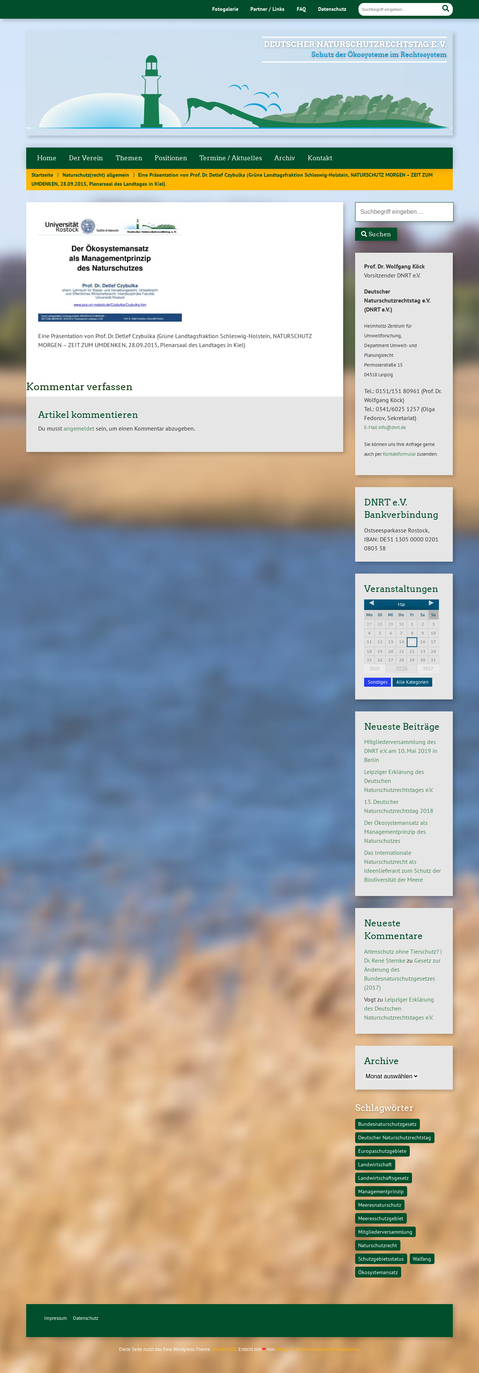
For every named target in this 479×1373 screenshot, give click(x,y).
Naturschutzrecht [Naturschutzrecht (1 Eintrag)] (377, 1245)
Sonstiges (377, 682)
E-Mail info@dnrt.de (385, 427)
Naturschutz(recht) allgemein (95, 174)
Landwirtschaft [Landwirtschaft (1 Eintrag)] (375, 1164)
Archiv (284, 158)
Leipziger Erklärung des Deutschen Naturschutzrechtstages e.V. (399, 1008)
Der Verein (86, 158)
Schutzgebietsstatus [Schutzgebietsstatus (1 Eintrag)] (381, 1258)
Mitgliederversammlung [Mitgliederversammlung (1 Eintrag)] (385, 1231)
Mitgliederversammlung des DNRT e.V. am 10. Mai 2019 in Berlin (400, 750)
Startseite (42, 174)
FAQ (301, 8)
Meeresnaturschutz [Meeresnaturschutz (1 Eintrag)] (379, 1204)
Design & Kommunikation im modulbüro (317, 1349)
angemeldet (79, 428)
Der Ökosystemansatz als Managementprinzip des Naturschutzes (396, 831)
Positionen (171, 158)
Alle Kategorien (412, 682)
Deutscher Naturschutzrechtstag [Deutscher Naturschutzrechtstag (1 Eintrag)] (394, 1137)
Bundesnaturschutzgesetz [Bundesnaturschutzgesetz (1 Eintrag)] (387, 1123)
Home (47, 158)
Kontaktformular (399, 454)
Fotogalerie (225, 8)
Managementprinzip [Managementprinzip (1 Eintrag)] (381, 1191)
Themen (129, 158)
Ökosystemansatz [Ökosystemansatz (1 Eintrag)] (378, 1272)
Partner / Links (267, 8)
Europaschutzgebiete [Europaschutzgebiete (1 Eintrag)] (382, 1150)
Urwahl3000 (224, 1349)
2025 (374, 668)
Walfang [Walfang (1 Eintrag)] (422, 1258)
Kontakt (320, 158)
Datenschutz (332, 8)
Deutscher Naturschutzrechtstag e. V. (355, 44)
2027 (428, 668)
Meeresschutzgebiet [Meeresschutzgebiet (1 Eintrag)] (380, 1218)
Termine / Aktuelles (230, 158)
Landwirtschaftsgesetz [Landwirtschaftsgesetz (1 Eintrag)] (383, 1177)
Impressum (55, 1318)
